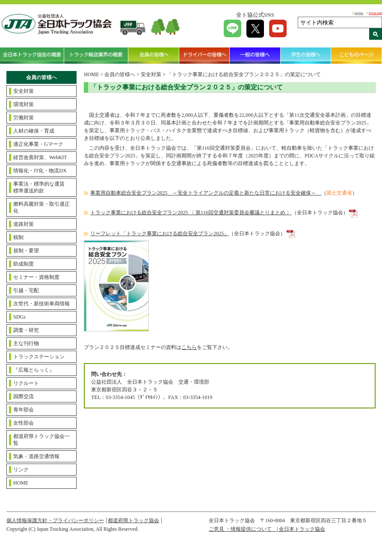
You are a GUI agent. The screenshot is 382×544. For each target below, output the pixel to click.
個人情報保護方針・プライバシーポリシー (55, 520)
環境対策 (23, 104)
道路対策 (23, 224)
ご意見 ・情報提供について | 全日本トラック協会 (267, 529)
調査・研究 (26, 330)
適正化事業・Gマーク (38, 144)
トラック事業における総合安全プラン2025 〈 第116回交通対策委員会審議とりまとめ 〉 (191, 213)
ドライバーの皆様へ (204, 55)
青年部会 (23, 410)
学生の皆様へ (306, 55)
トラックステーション (39, 357)
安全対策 (23, 91)
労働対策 (23, 118)
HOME (359, 13)
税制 (18, 237)
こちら (189, 347)
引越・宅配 (26, 290)
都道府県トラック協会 (133, 520)
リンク (21, 470)
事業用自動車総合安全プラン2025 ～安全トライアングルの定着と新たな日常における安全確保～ (205, 193)
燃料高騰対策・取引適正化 (41, 207)
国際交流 (23, 396)
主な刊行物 (26, 343)
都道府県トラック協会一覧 (41, 439)
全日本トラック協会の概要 (32, 55)
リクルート (26, 383)
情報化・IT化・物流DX (40, 171)
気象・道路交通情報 (36, 456)
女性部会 (23, 423)
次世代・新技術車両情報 (41, 304)
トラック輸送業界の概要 (96, 55)
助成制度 (23, 264)
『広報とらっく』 (33, 370)
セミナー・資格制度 (36, 277)
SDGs (19, 317)
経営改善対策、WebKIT (40, 157)
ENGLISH (375, 13)
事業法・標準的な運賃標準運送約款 (39, 187)
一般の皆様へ (255, 55)
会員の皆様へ (153, 55)
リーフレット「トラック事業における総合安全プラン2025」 (159, 234)
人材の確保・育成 (33, 131)
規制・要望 (26, 251)
